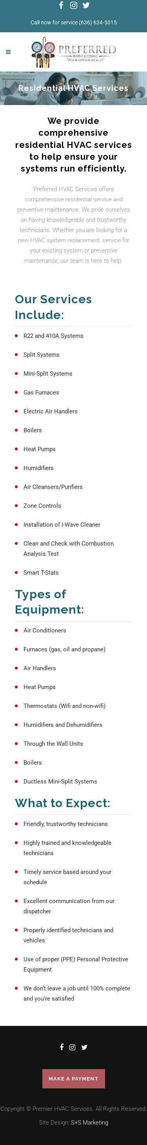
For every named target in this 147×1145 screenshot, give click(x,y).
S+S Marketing (89, 1122)
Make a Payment (74, 1079)
